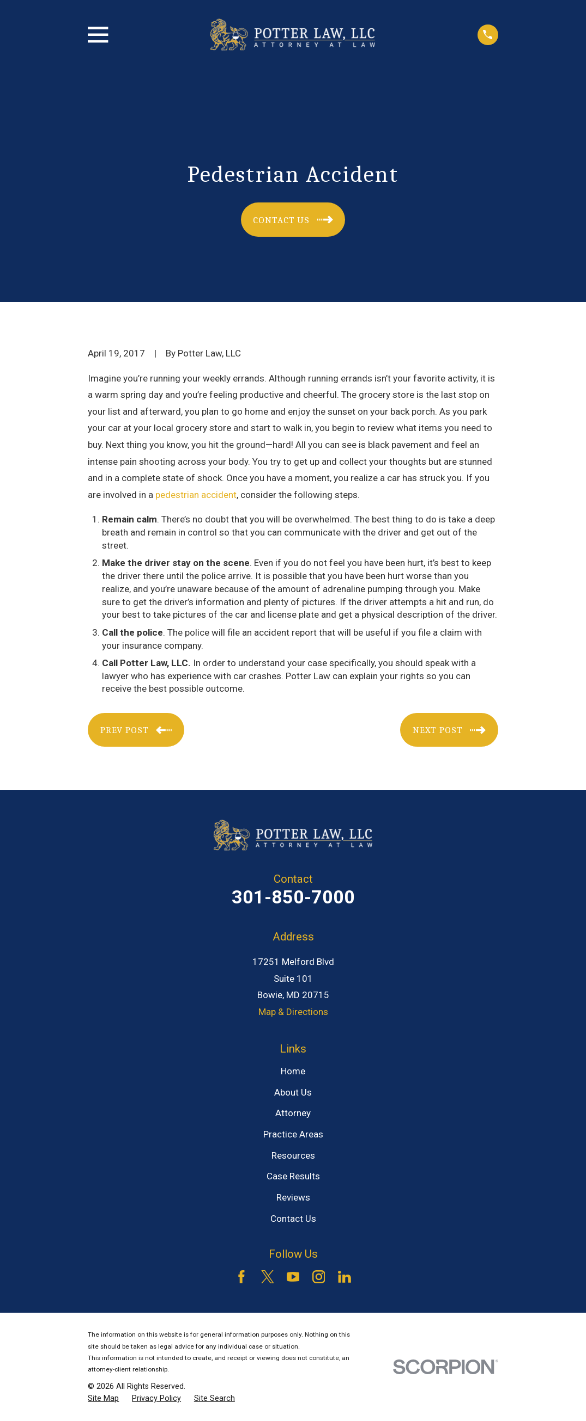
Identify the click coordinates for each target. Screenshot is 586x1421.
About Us (293, 1092)
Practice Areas (293, 1134)
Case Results (293, 1176)
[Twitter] (267, 1276)
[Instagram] (318, 1276)
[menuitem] (103, 1398)
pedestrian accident (196, 494)
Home (293, 1071)
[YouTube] (293, 1276)
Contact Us (293, 1218)
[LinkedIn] (344, 1276)
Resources (293, 1155)
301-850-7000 (293, 897)
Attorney (293, 1113)
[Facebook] (241, 1276)
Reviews (293, 1197)
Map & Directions (293, 1011)
